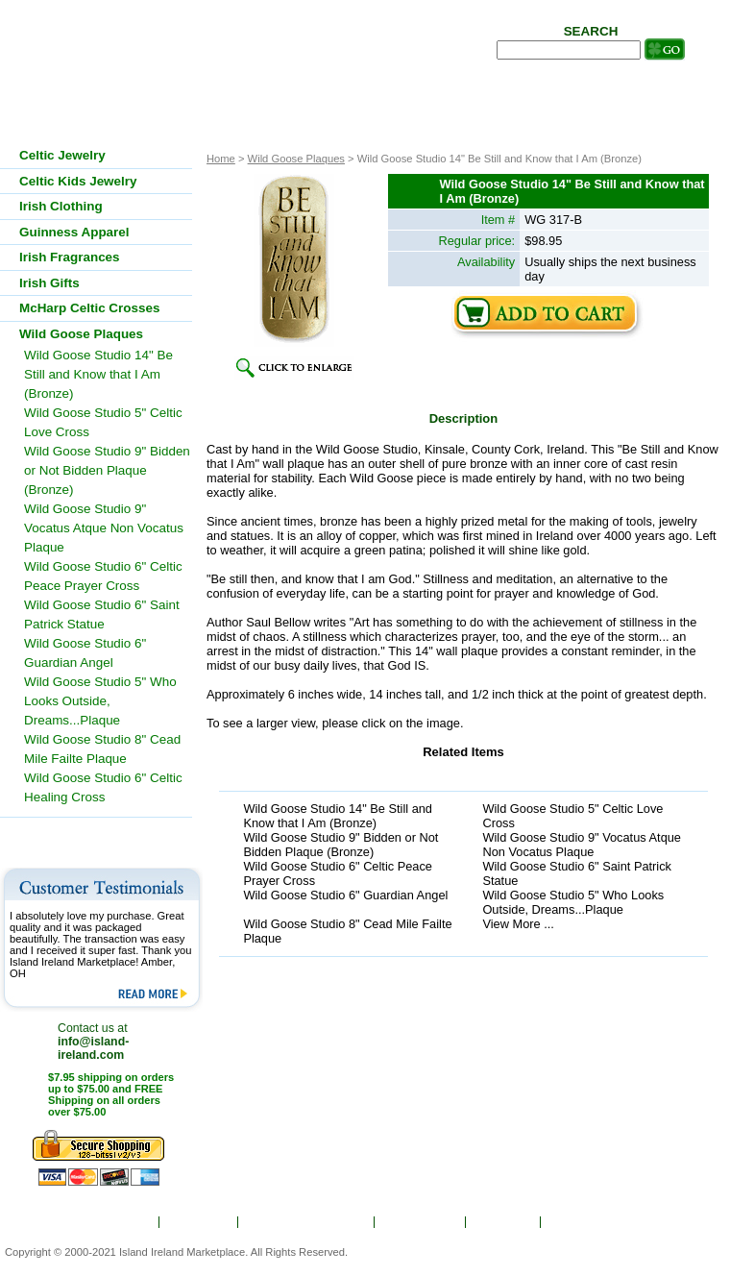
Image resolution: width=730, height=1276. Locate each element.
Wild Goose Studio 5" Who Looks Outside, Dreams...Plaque (573, 902)
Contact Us (586, 1222)
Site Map (504, 1222)
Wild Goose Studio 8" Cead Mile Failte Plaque (347, 931)
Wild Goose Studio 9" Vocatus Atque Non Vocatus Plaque (581, 844)
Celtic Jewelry (62, 155)
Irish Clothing (61, 206)
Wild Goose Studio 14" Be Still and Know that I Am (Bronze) (337, 815)
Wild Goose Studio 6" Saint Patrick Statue (576, 873)
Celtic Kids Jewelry (78, 181)
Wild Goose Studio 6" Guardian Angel (345, 895)
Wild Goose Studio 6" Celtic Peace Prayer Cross (337, 873)
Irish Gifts (49, 283)
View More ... (517, 924)
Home (130, 1222)
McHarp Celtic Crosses (89, 308)
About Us (201, 1222)
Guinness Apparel (74, 232)
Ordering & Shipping (307, 1222)
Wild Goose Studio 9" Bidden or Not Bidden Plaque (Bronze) (340, 844)
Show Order (421, 1222)
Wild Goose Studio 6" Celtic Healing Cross (103, 787)
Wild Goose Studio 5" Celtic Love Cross (572, 815)
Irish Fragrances (69, 257)
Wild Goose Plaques (296, 158)
